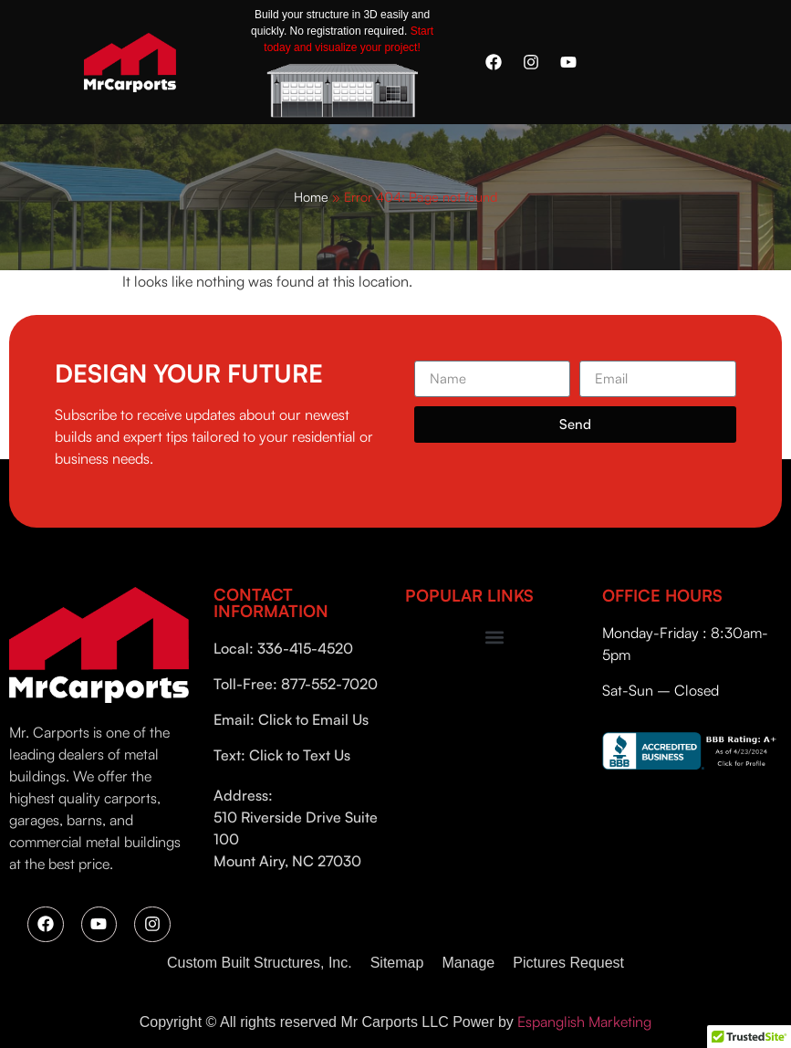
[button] (494, 637)
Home (311, 196)
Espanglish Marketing (584, 1021)
